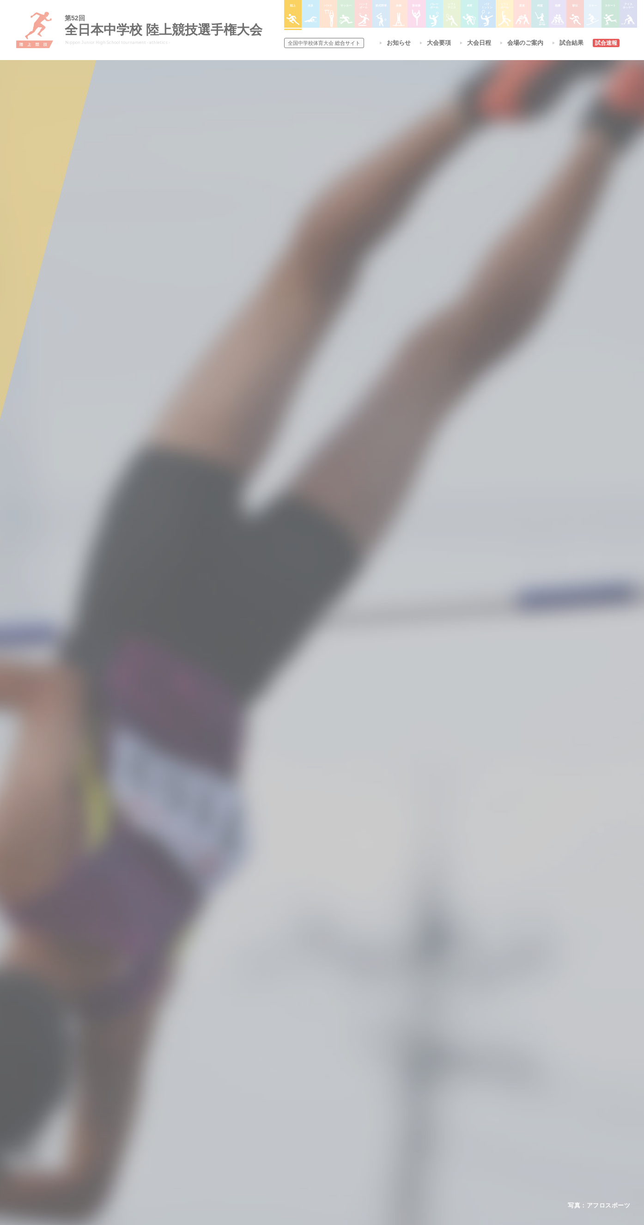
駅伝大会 (426, 1092)
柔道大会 (356, 1140)
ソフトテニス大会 (367, 1092)
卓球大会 (356, 1104)
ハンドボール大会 (302, 1116)
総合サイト (324, 43)
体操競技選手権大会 (305, 1140)
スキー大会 (429, 1104)
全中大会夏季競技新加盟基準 (215, 1092)
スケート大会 (432, 1116)
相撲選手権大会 (434, 1080)
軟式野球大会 (297, 1128)
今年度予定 (193, 1068)
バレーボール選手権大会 (375, 1080)
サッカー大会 (297, 1104)
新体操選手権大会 (367, 1068)
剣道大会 (426, 1068)
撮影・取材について (204, 1104)
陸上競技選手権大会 (305, 1068)
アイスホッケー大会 (440, 1128)
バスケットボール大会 (308, 1092)
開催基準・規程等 (201, 1080)
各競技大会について (307, 1042)
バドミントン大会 (367, 1116)
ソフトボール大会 (367, 1128)
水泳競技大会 (297, 1080)
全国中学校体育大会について (218, 1042)
